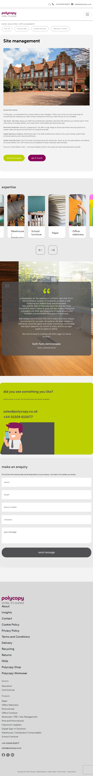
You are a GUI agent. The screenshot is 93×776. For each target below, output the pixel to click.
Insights (7, 612)
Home (4, 24)
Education (7, 685)
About (5, 606)
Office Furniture (9, 712)
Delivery (7, 642)
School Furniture (10, 736)
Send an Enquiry (14, 158)
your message (46, 535)
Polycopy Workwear (14, 673)
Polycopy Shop (11, 667)
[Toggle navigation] (87, 14)
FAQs (5, 661)
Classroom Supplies (12, 724)
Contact (7, 618)
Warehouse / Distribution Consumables (21, 732)
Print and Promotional (13, 720)
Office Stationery (10, 704)
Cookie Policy (10, 624)
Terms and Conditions (16, 636)
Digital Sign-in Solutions (14, 728)
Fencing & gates (22, 29)
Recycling (8, 649)
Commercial (8, 689)
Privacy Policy (10, 630)
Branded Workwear (40, 29)
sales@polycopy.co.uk (83, 4)
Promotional (8, 708)
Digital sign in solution (60, 29)
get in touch (36, 158)
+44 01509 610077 (63, 4)
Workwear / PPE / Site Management (19, 716)
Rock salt (7, 29)
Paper (4, 700)
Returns (7, 655)
